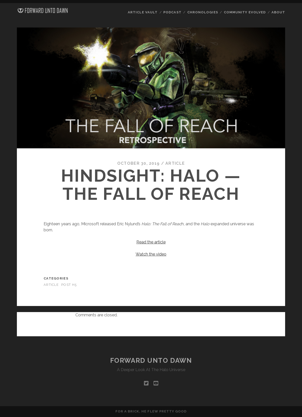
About (278, 12)
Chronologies (202, 12)
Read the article (151, 242)
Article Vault (143, 12)
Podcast (172, 12)
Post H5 (69, 285)
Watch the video (151, 254)
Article (175, 163)
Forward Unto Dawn (151, 360)
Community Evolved (245, 12)
